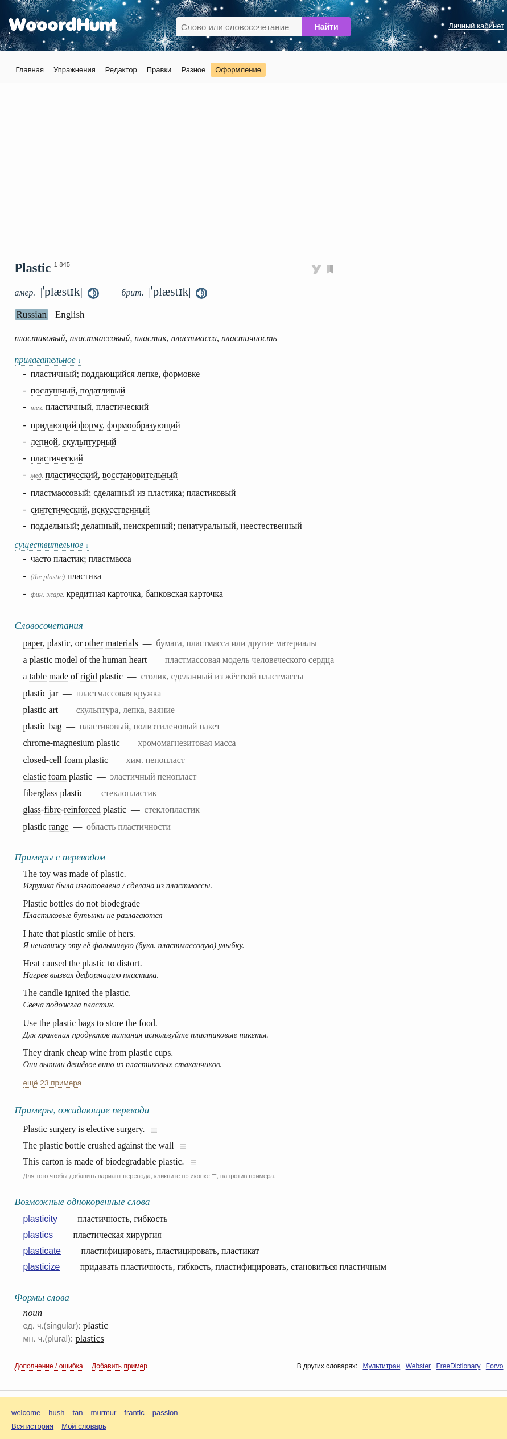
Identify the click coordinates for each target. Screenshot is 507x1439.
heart (138, 660)
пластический (57, 458)
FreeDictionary (458, 1366)
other (94, 643)
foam (73, 760)
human (114, 660)
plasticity (40, 1219)
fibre (52, 809)
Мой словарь (83, 1426)
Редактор (121, 69)
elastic (34, 776)
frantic (134, 1412)
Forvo (495, 1366)
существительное (52, 545)
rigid (88, 676)
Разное (193, 69)
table (38, 676)
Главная (30, 69)
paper (33, 643)
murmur (104, 1412)
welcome (25, 1412)
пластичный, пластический (90, 407)
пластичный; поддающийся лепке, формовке (115, 374)
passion (165, 1412)
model (66, 660)
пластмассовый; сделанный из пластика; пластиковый (133, 493)
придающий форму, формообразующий (105, 425)
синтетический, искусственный (90, 509)
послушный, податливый (78, 390)
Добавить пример (119, 1366)
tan (78, 1412)
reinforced (82, 809)
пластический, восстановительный (104, 474)
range (59, 826)
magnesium (73, 743)
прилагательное (48, 359)
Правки (159, 69)
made (58, 676)
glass (32, 809)
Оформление (238, 69)
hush (56, 1412)
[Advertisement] (261, 167)
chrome (36, 743)
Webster (418, 1366)
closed (34, 760)
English (70, 314)
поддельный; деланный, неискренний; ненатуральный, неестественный (166, 526)
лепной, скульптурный (74, 441)
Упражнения (74, 69)
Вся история (32, 1426)
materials (121, 643)
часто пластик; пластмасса (81, 559)
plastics (38, 1235)
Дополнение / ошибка (49, 1366)
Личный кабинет (476, 26)
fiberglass (40, 793)
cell (55, 760)
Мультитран (381, 1366)
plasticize (41, 1267)
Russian (32, 314)
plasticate (42, 1251)
